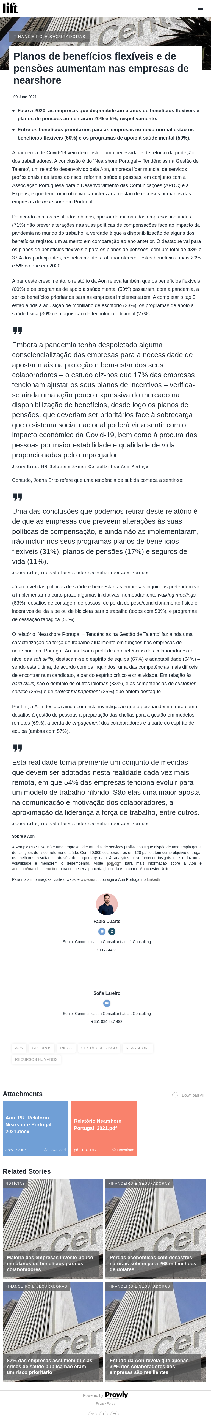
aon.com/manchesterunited (35, 869)
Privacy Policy (105, 1403)
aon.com (114, 863)
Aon (104, 169)
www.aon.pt (91, 879)
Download (55, 1150)
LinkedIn (154, 879)
